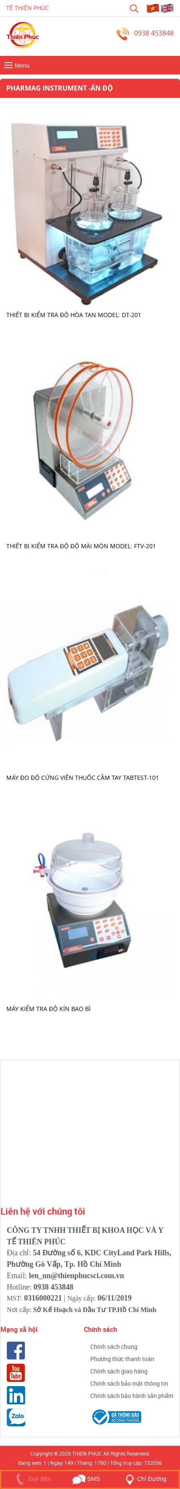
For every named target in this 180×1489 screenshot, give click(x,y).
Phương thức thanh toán (122, 1359)
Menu (16, 65)
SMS (86, 1478)
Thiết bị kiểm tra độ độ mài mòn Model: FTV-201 (81, 546)
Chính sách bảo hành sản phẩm (131, 1396)
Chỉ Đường (144, 1478)
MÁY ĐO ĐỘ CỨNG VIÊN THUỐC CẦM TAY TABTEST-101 (82, 777)
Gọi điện (32, 1478)
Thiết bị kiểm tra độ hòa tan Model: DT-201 (73, 314)
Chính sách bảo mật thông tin (129, 1383)
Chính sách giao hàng (119, 1371)
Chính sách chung (113, 1347)
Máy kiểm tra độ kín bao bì (48, 1009)
